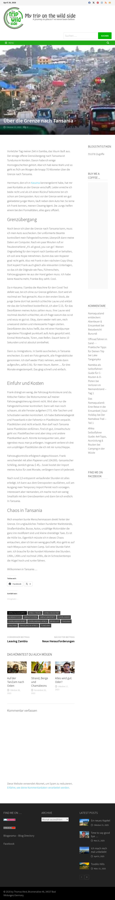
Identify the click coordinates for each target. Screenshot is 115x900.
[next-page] (87, 877)
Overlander (64, 617)
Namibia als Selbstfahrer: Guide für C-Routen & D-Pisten (95, 373)
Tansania (8, 114)
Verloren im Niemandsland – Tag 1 (97, 389)
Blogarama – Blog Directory (18, 835)
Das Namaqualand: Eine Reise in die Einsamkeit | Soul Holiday (97, 406)
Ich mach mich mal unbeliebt (99, 850)
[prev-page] (82, 877)
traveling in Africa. (29, 625)
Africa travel (35, 613)
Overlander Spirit (16, 621)
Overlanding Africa (37, 621)
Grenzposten (30, 617)
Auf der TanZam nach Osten (15, 681)
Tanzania (12, 625)
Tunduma (45, 625)
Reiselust (54, 621)
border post (14, 617)
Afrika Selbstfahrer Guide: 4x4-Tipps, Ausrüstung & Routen (97, 436)
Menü (9, 42)
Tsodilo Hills (98, 864)
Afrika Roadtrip (51, 613)
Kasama (35, 182)
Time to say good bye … (100, 834)
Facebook (8, 843)
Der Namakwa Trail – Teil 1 (97, 419)
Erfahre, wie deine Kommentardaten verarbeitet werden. (38, 787)
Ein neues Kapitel (100, 820)
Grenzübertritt (47, 617)
